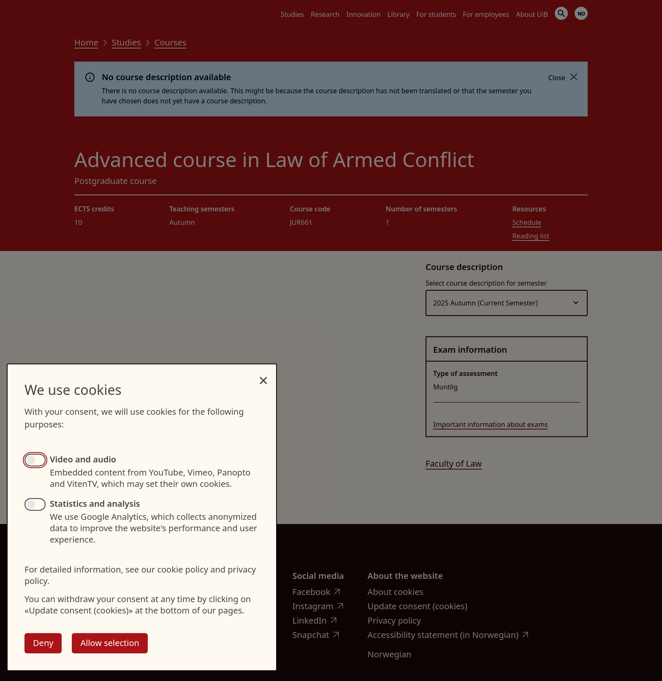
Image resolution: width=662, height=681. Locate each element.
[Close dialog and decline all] (263, 375)
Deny (43, 643)
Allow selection (109, 643)
